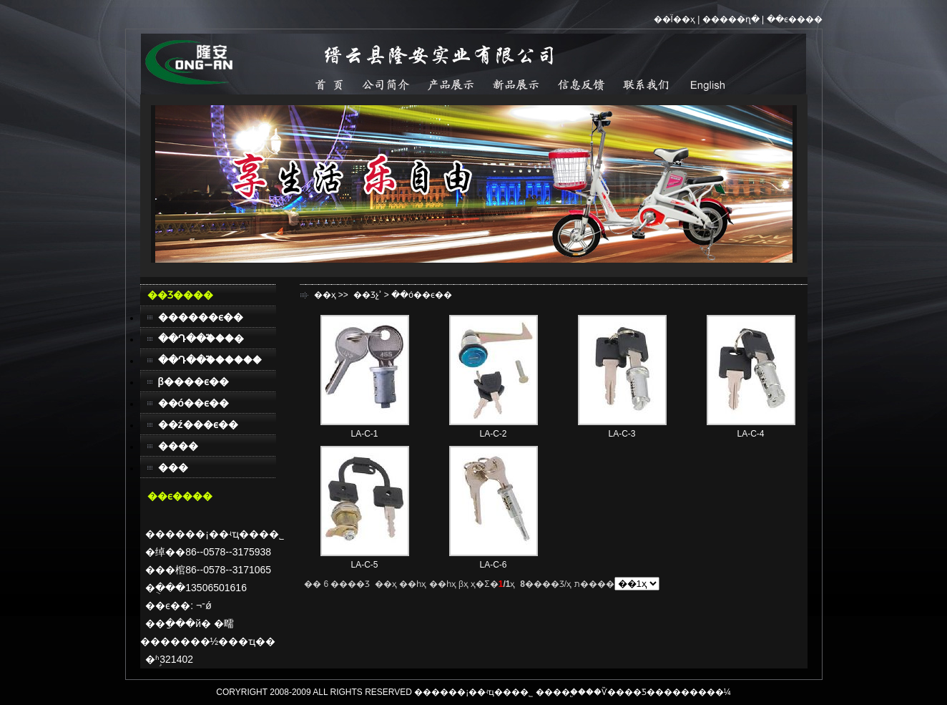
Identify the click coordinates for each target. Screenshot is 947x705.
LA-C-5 (364, 565)
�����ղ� (731, 19)
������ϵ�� (200, 317)
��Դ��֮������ (210, 360)
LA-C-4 (750, 434)
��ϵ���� (795, 19)
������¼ (701, 692)
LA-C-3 (621, 434)
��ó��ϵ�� (194, 403)
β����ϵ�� (194, 381)
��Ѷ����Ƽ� (620, 692)
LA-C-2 (492, 434)
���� (178, 446)
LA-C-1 (364, 434)
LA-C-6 (492, 565)
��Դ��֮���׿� (201, 338)
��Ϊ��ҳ (674, 19)
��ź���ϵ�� (198, 424)
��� (173, 467)
